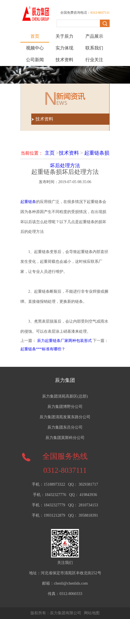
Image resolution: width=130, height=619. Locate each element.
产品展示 (94, 36)
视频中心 (35, 48)
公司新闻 (35, 59)
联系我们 (94, 48)
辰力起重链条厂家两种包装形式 (64, 341)
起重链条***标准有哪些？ (42, 349)
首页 (34, 36)
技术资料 (64, 59)
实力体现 (64, 48)
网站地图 (92, 613)
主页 (50, 153)
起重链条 (28, 202)
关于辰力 (64, 36)
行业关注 (94, 59)
